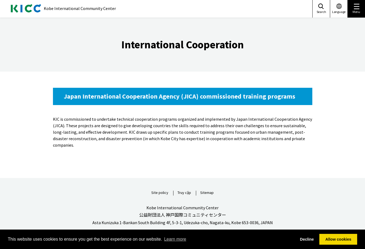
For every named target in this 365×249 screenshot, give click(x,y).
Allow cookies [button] (338, 239)
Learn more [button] (175, 239)
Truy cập (184, 193)
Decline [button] (307, 239)
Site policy (159, 193)
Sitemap (207, 193)
